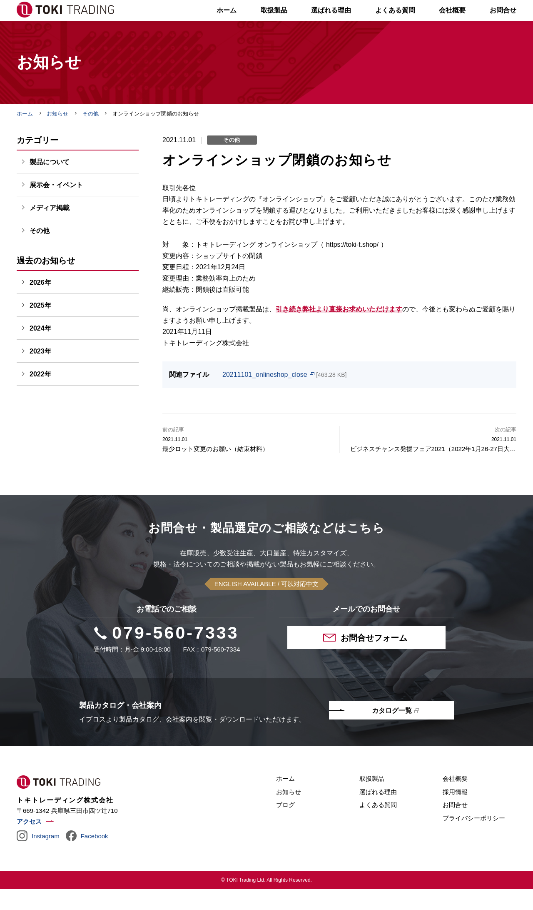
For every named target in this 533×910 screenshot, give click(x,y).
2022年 (40, 395)
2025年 (40, 326)
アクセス (29, 842)
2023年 (40, 372)
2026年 (40, 303)
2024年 (40, 349)
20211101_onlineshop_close (264, 395)
